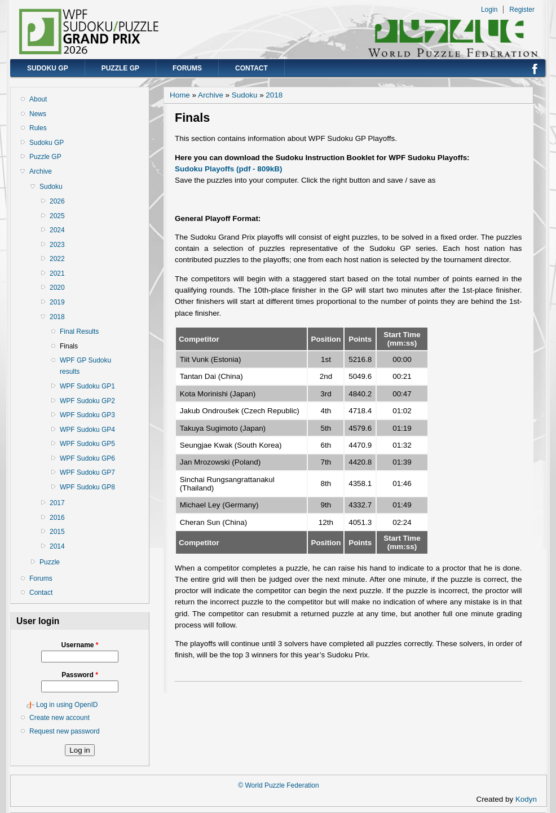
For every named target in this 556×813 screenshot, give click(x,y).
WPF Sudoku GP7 (87, 472)
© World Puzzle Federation (278, 785)
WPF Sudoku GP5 (87, 444)
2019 (57, 302)
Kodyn (529, 799)
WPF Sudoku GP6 (87, 458)
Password (79, 675)
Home (180, 95)
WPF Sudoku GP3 (87, 415)
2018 (57, 317)
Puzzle (49, 562)
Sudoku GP (47, 68)
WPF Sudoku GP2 (87, 401)
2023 (57, 245)
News (37, 114)
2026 (57, 201)
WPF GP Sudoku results (85, 365)
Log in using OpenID (67, 705)
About (38, 99)
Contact (251, 68)
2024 (57, 230)
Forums (187, 68)
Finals (69, 346)
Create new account (59, 718)
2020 (57, 287)
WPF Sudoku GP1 (87, 386)
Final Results (79, 331)
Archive (40, 171)
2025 (57, 216)
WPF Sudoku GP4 (87, 430)
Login (489, 10)
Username (79, 645)
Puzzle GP (120, 68)
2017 (57, 503)
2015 (57, 532)
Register (522, 10)
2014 (57, 546)
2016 (57, 518)
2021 (57, 273)
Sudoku (51, 187)
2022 (57, 259)
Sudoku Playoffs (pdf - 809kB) (228, 169)
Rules (38, 128)
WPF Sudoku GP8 (87, 487)
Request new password (64, 731)
